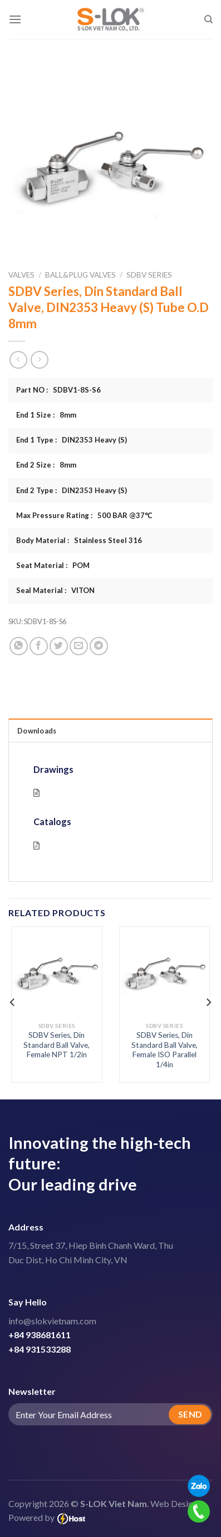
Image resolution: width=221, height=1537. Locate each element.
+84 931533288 (39, 1349)
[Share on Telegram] (99, 646)
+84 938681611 (39, 1334)
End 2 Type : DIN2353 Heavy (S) (71, 490)
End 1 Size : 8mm (46, 414)
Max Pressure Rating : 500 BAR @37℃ (84, 515)
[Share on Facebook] (39, 646)
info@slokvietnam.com (52, 1320)
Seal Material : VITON (55, 590)
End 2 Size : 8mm (46, 464)
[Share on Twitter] (59, 646)
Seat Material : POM (53, 565)
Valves (21, 274)
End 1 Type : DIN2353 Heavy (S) (71, 439)
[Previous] (12, 1002)
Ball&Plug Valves (80, 274)
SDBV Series (149, 274)
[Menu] (15, 19)
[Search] (208, 19)
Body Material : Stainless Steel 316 (79, 540)
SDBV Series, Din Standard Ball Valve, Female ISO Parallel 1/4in (164, 1050)
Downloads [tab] (36, 730)
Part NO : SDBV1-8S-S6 (58, 389)
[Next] (208, 1002)
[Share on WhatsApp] (18, 646)
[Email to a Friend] (79, 646)
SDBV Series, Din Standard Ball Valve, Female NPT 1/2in (56, 1045)
